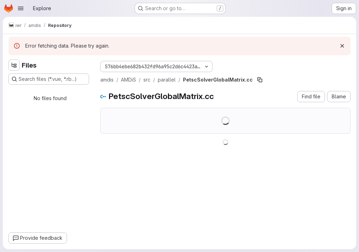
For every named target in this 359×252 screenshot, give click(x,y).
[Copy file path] (259, 79)
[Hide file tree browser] (14, 65)
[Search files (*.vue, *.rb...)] (48, 79)
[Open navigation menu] (20, 8)
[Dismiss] (342, 46)
